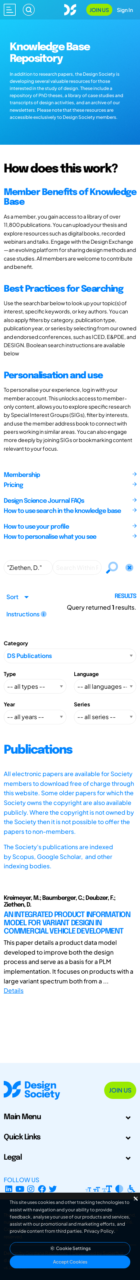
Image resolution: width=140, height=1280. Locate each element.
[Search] (29, 10)
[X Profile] (53, 1189)
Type (10, 673)
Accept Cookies (70, 1262)
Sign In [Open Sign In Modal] (125, 9)
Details (14, 990)
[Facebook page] (42, 1189)
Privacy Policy (99, 1231)
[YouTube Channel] (20, 1189)
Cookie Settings (70, 1248)
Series (82, 704)
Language (86, 673)
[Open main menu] (10, 10)
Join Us (99, 9)
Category (16, 643)
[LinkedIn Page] (9, 1189)
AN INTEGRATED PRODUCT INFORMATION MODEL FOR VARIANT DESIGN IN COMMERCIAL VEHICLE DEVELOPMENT (67, 923)
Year (9, 704)
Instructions (26, 614)
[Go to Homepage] (70, 9)
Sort (12, 597)
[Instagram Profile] (31, 1189)
